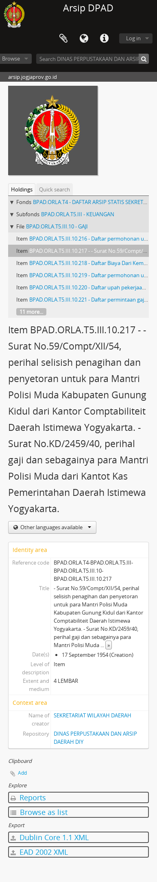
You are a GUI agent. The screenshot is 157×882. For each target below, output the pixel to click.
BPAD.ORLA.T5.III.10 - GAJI (57, 226)
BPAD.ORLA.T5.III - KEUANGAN (77, 214)
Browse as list (39, 812)
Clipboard (63, 38)
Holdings (22, 189)
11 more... (31, 311)
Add (22, 772)
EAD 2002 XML (39, 852)
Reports (28, 797)
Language (84, 38)
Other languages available (55, 527)
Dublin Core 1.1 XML (50, 837)
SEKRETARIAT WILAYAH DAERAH (92, 715)
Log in (133, 38)
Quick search (54, 189)
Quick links (104, 38)
